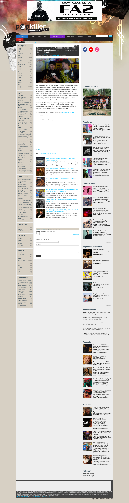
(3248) (30, 282)
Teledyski (20, 231)
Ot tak (19, 127)
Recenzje (20, 75)
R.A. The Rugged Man (44, 153)
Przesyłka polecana (23, 146)
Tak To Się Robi (22, 157)
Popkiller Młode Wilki (23, 207)
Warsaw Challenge (23, 216)
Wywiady (20, 88)
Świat (19, 80)
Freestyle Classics (23, 111)
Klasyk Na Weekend (23, 118)
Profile (19, 70)
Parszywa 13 (21, 131)
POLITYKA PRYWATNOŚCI (36, 496)
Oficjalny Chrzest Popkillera (22, 196)
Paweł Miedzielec (22, 293)
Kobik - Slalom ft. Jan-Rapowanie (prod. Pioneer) (101, 209)
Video (19, 86)
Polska (19, 66)
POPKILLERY (22, 36)
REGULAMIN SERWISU (22, 496)
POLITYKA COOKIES (48, 496)
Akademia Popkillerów (24, 179)
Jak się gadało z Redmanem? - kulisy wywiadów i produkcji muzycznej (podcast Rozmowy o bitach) (99, 421)
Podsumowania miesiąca (24, 138)
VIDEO (89, 36)
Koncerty (20, 242)
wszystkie (108, 242)
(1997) (30, 287)
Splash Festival (22, 212)
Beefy (19, 48)
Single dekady (21, 211)
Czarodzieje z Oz (22, 99)
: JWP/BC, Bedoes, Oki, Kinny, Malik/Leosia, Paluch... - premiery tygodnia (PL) (96, 334)
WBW (19, 218)
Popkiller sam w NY (23, 141)
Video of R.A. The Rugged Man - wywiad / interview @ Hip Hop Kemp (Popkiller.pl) (57, 135)
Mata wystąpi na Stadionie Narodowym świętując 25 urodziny (101, 273)
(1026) (30, 294)
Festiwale (20, 238)
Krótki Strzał (21, 120)
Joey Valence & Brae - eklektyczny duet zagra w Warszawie (101, 295)
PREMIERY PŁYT (57, 36)
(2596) (30, 285)
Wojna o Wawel (22, 220)
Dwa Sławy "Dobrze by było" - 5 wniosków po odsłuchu (102, 379)
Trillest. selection (22, 161)
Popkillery (20, 209)
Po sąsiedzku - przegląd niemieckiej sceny (24, 135)
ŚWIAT (46, 36)
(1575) (30, 289)
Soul (19, 271)
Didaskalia (20, 101)
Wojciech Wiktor (22, 305)
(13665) (30, 280)
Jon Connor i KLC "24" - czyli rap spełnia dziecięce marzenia (101, 346)
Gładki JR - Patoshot (99, 231)
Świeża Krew (21, 155)
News (19, 62)
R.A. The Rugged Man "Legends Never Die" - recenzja (60, 168)
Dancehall (20, 253)
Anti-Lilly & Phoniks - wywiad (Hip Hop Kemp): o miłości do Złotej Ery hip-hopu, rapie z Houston (101, 444)
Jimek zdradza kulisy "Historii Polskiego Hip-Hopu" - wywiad (100, 221)
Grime (19, 258)
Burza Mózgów (22, 181)
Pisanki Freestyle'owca (24, 133)
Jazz (19, 262)
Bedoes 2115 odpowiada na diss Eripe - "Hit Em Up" (101, 170)
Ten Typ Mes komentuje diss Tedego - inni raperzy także (102, 125)
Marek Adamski (22, 284)
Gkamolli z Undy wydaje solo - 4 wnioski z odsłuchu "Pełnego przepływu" (102, 391)
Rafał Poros (21, 304)
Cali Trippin (21, 183)
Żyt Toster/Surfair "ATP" (100, 186)
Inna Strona (21, 115)
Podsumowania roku (23, 202)
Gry (19, 55)
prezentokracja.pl (88, 473)
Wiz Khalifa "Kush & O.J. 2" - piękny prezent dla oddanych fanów (102, 369)
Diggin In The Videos (23, 102)
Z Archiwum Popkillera (24, 170)
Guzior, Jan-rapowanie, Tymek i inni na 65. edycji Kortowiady (101, 284)
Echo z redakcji (22, 109)
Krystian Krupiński (22, 287)
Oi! (18, 125)
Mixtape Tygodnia (22, 124)
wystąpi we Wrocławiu (68, 112)
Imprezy (20, 240)
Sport (19, 77)
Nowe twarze (21, 64)
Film (19, 51)
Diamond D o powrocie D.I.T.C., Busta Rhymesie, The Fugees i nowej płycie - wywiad (101, 457)
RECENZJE (70, 36)
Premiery (20, 68)
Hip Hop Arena (22, 184)
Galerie (20, 229)
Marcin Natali (21, 289)
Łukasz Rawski (22, 302)
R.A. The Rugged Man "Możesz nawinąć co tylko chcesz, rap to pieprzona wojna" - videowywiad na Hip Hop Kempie (56, 50)
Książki (20, 61)
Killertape (20, 116)
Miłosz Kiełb (21, 291)
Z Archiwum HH (22, 168)
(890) (31, 296)
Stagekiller (20, 152)
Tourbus (20, 159)
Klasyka (20, 57)
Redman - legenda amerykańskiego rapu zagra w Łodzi (101, 251)
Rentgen (20, 150)
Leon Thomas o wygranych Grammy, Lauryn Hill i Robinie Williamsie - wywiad (101, 409)
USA (39, 36)
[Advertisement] (59, 223)
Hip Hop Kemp (22, 186)
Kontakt (94, 42)
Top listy (20, 82)
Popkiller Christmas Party (24, 204)
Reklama (102, 42)
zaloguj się (33, 42)
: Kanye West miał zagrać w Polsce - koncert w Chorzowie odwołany (95, 318)
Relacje (20, 243)
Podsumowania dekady (24, 200)
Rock (19, 269)
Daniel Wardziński (22, 285)
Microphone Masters (23, 192)
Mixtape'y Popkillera (23, 193)
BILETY (20, 39)
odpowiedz (76, 234)
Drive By (20, 107)
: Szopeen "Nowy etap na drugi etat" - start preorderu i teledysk (97, 313)
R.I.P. (19, 71)
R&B (19, 265)
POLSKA (32, 36)
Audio (19, 227)
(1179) (30, 293)
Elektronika (21, 254)
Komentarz (39, 244)
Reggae (20, 267)
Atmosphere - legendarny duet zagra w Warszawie (101, 261)
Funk (19, 256)
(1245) (30, 291)
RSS (109, 42)
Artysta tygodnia (22, 97)
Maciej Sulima (21, 295)
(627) (31, 302)
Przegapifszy (21, 144)
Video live (20, 245)
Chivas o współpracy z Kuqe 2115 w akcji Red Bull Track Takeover (102, 433)
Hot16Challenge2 (22, 113)
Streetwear (21, 79)
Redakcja (20, 296)
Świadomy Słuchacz (23, 153)
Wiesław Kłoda (22, 298)
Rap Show (20, 148)
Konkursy (20, 190)
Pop (19, 264)
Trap (19, 273)
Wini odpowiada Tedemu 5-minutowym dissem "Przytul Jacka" (101, 137)
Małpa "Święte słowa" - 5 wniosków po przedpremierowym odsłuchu (100, 358)
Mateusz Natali (22, 280)
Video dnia (20, 164)
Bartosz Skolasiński (23, 282)
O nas (79, 42)
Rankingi (20, 73)
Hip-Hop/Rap (21, 260)
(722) (31, 298)
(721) (31, 300)
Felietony (20, 50)
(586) (31, 305)
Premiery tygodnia (23, 143)
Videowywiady (21, 214)
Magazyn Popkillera (23, 122)
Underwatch (21, 163)
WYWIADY (80, 36)
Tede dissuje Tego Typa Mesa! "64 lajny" (100, 158)
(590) (31, 303)
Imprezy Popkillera (23, 188)
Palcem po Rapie (22, 129)
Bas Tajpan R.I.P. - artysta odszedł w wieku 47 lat (101, 147)
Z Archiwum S (21, 172)
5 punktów (20, 95)
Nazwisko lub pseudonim (42, 239)
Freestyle (20, 53)
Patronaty (86, 42)
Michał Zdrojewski (22, 300)
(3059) (30, 284)
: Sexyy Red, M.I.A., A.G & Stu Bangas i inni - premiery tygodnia (96, 328)
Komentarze (21, 59)
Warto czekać (21, 166)
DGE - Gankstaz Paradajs (101, 197)
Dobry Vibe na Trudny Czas (23, 105)
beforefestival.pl (88, 475)
